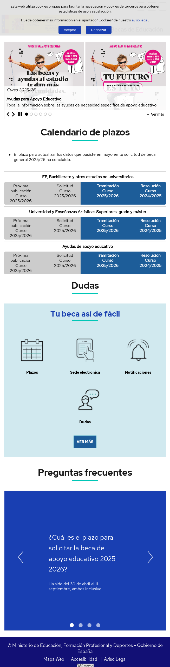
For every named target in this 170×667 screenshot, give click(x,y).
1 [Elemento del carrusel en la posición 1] (72, 625)
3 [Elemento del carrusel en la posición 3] (89, 625)
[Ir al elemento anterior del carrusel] (8, 114)
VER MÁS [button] (85, 441)
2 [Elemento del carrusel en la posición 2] (80, 625)
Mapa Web (53, 659)
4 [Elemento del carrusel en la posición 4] (98, 625)
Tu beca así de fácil (85, 313)
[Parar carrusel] (20, 114)
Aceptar (70, 30)
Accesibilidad (84, 659)
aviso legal (140, 19)
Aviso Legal (115, 659)
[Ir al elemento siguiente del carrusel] (13, 114)
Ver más (155, 114)
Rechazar (98, 30)
